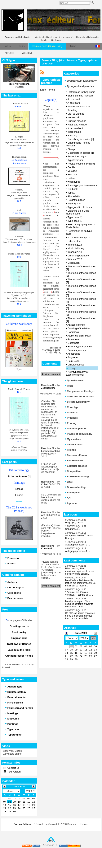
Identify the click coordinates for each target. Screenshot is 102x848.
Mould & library (76, 248)
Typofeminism (75, 160)
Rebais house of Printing (81, 163)
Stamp (71, 149)
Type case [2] (75, 217)
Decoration (74, 262)
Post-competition (75, 428)
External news (74, 460)
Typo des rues (74, 380)
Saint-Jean (73, 361)
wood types (74, 181)
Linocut (19, 495)
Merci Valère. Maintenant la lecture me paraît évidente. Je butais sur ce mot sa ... (80, 583)
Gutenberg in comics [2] (81, 139)
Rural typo (71, 407)
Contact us (13, 767)
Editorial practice (75, 465)
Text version (14, 771)
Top (51, 840)
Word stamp (74, 131)
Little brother (74, 241)
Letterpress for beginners (81, 92)
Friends (70, 449)
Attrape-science (76, 324)
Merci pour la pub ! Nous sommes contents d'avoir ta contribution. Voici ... (79, 604)
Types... (72, 192)
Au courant (73, 339)
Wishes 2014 (75, 244)
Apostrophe (73, 353)
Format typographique (80, 346)
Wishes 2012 (75, 259)
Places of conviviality (78, 433)
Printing (70, 423)
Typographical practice (79, 86)
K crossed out (75, 128)
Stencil (19, 488)
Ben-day (72, 174)
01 (71, 646)
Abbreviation (74, 196)
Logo (73, 368)
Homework (73, 117)
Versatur (72, 170)
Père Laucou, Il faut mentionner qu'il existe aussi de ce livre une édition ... (79, 571)
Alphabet (71, 503)
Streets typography (77, 401)
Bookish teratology (76, 476)
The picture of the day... (79, 391)
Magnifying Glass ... (75, 522)
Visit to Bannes (76, 113)
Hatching (72, 135)
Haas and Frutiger (77, 124)
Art (67, 497)
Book (68, 481)
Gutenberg (73, 342)
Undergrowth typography (80, 81)
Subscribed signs (77, 156)
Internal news (73, 444)
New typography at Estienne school (77, 373)
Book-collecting (75, 487)
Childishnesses (76, 364)
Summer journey (77, 350)
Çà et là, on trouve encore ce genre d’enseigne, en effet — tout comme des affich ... (80, 616)
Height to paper (76, 199)
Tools (68, 385)
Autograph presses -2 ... (77, 544)
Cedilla (71, 167)
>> (93, 638)
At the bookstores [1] (19, 476)
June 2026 (81, 633)
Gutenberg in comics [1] (81, 152)
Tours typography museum (82, 185)
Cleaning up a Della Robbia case (77, 212)
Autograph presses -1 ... (77, 551)
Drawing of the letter (79, 328)
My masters (72, 439)
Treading (72, 110)
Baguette (73, 357)
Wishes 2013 (75, 252)
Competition (72, 471)
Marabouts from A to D (80, 106)
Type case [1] (75, 220)
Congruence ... (72, 529)
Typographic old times (80, 207)
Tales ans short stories (79, 396)
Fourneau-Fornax (75, 455)
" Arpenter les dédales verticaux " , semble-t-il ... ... (79, 593)
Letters (71, 178)
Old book (73, 189)
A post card (73, 99)
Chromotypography (78, 255)
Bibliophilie (72, 492)
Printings (71, 417)
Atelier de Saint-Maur (79, 335)
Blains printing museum (80, 95)
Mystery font (74, 203)
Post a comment (51, 374)
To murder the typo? (79, 237)
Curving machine (77, 121)
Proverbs (71, 412)
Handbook (73, 332)
